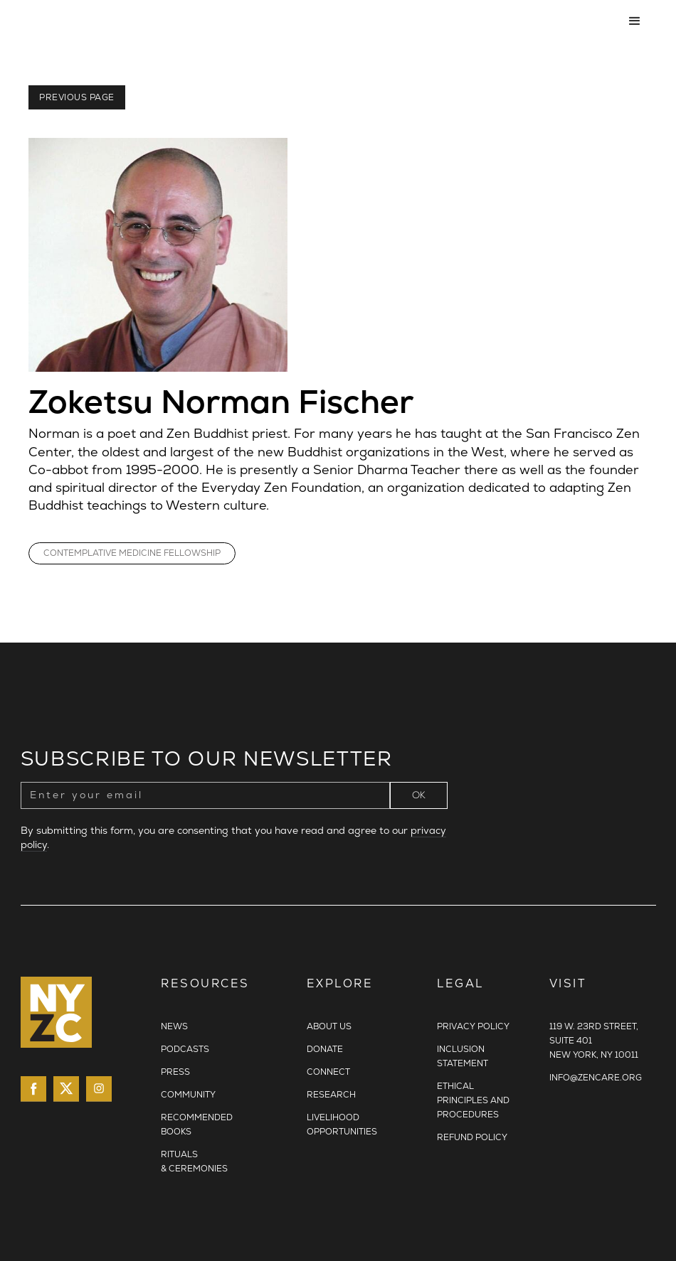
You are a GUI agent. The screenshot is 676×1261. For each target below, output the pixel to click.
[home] (317, 21)
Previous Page (77, 97)
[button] (634, 21)
